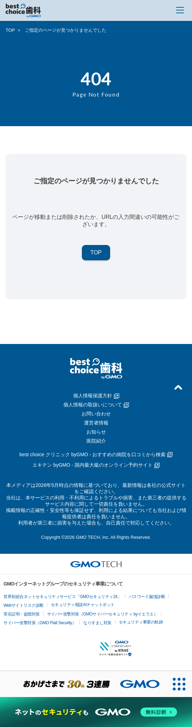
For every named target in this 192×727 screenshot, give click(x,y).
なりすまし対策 (97, 622)
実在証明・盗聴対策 (21, 614)
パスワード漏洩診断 (147, 596)
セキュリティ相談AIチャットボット (83, 604)
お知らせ (96, 432)
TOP (10, 30)
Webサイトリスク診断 (23, 605)
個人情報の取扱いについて (96, 404)
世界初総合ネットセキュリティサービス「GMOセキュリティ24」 (62, 596)
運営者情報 (96, 423)
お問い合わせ (96, 413)
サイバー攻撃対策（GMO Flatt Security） (39, 622)
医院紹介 (96, 441)
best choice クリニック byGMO (96, 454)
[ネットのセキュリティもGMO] (96, 712)
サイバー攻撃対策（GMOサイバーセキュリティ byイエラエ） (102, 614)
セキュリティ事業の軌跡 (141, 622)
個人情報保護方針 (96, 395)
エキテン (96, 465)
